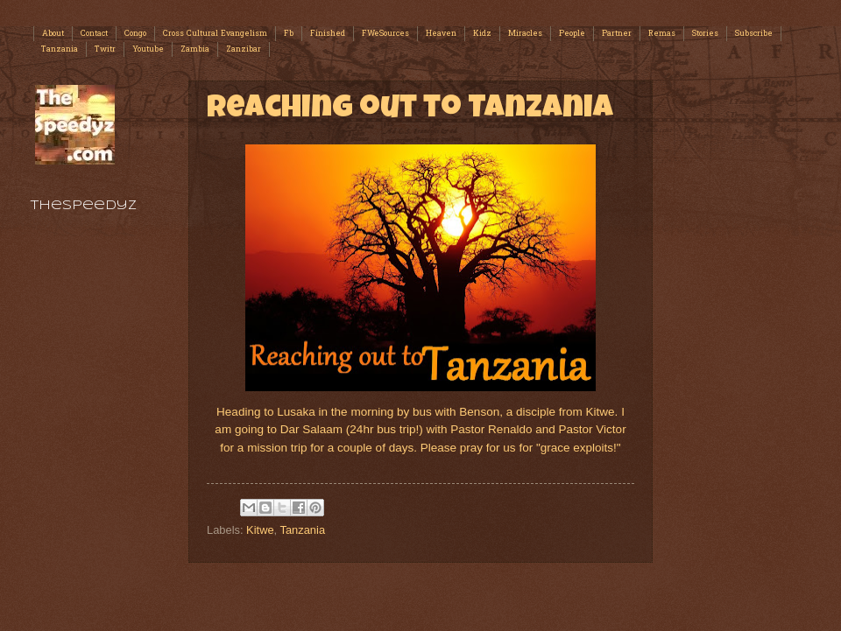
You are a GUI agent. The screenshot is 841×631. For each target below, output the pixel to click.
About (53, 33)
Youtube (148, 49)
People (572, 33)
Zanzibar (243, 49)
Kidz (482, 33)
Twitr (105, 49)
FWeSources (385, 33)
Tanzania (59, 49)
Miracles (525, 33)
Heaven (441, 33)
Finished (327, 33)
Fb (288, 33)
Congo (135, 33)
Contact (94, 33)
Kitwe (259, 529)
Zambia (194, 49)
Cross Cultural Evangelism (215, 33)
